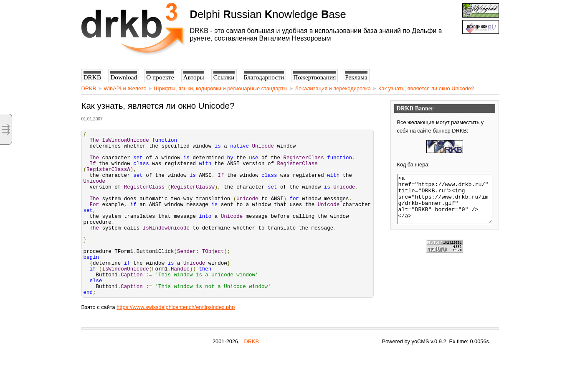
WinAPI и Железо (125, 88)
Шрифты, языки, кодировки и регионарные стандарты (221, 88)
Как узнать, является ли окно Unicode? (426, 88)
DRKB (88, 88)
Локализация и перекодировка (333, 88)
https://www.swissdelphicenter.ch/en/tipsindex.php (176, 342)
